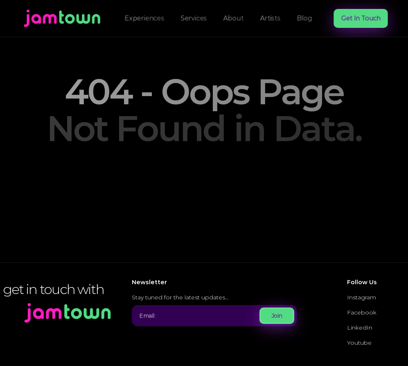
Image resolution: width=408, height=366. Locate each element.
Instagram (361, 297)
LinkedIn (359, 327)
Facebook (361, 312)
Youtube (359, 342)
